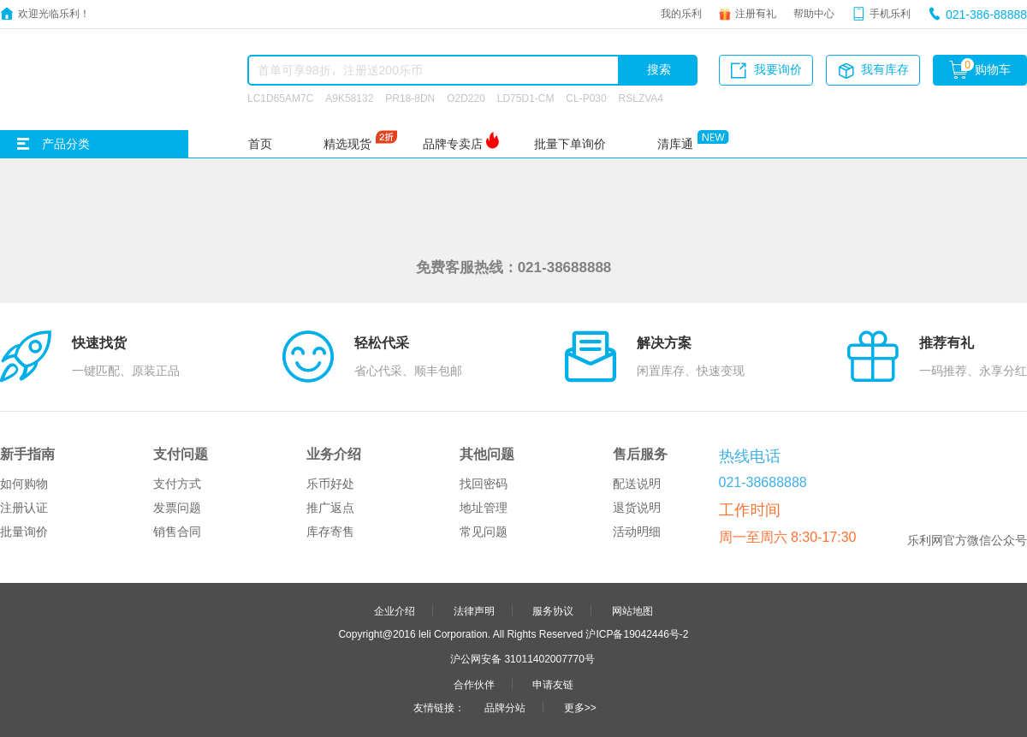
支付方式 (177, 484)
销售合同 (177, 532)
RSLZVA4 (641, 97)
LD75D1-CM (526, 97)
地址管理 (484, 508)
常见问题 (484, 532)
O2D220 (466, 97)
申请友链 (552, 684)
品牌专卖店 (453, 144)
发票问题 (177, 508)
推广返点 (330, 508)
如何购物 (24, 484)
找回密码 (484, 484)
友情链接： (439, 707)
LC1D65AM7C (280, 97)
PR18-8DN (410, 97)
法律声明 (474, 610)
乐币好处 (330, 484)
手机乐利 (890, 13)
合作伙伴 (474, 684)
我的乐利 (681, 13)
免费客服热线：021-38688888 (514, 266)
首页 (260, 144)
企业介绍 (394, 610)
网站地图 (632, 610)
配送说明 (637, 484)
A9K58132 (349, 97)
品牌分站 (504, 707)
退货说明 (637, 508)
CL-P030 (586, 97)
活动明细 (637, 532)
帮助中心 (813, 13)
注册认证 (24, 508)
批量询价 (24, 532)
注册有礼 (755, 13)
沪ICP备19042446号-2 (636, 633)
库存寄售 (330, 532)
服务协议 (552, 610)
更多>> (580, 707)
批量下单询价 (570, 144)
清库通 (675, 144)
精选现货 (347, 144)
